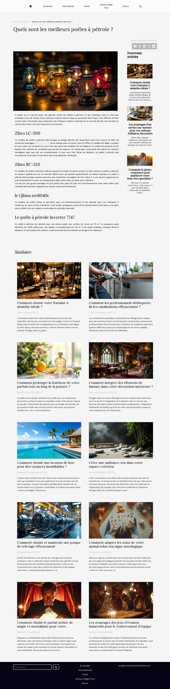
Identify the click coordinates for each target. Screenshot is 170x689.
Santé (87, 6)
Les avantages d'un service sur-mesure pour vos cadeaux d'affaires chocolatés (140, 129)
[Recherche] (32, 667)
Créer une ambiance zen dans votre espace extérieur (116, 465)
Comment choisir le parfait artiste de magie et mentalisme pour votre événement (45, 626)
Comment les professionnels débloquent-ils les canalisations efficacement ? (120, 305)
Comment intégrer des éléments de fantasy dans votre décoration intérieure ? (121, 385)
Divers (126, 6)
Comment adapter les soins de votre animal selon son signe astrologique (116, 544)
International (68, 6)
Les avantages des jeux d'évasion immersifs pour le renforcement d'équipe (120, 624)
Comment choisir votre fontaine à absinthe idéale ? (140, 85)
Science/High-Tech (106, 6)
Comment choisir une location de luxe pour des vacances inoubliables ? (46, 465)
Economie (47, 6)
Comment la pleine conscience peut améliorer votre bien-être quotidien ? (140, 174)
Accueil (16, 21)
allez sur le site (42, 143)
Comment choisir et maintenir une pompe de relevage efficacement (49, 544)
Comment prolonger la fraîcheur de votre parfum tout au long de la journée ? (48, 385)
